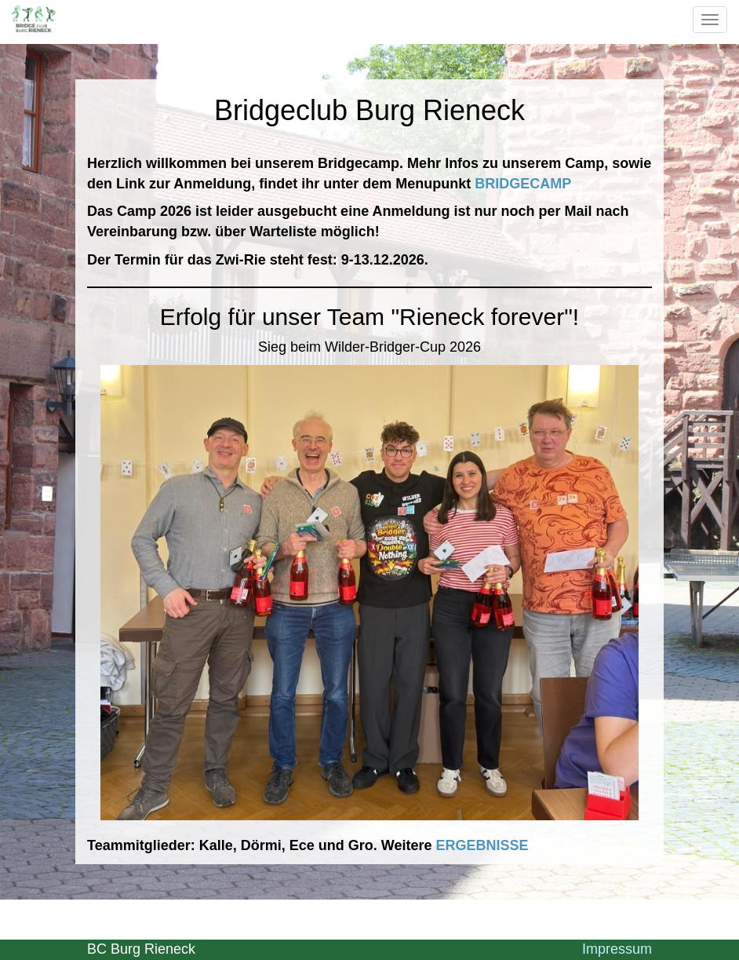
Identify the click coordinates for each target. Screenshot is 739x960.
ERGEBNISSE (481, 845)
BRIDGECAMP (523, 184)
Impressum (617, 949)
